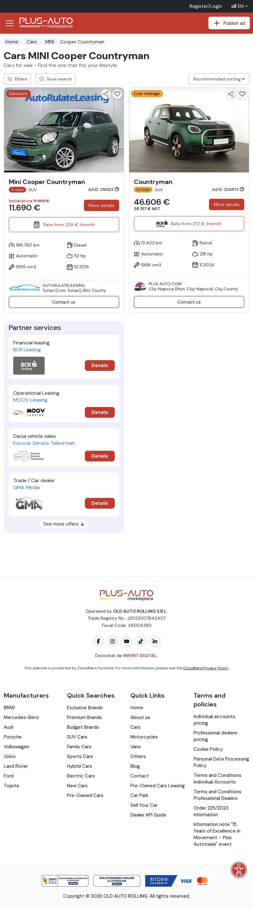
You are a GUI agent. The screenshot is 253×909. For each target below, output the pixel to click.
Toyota (11, 786)
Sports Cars (80, 756)
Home (11, 42)
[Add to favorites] (117, 94)
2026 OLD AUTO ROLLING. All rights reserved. (140, 896)
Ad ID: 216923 (103, 189)
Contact (139, 776)
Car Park (139, 795)
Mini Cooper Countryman (47, 182)
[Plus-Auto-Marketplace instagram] (112, 641)
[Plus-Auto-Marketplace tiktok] (141, 641)
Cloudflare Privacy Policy (205, 668)
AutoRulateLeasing (63, 285)
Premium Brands (84, 717)
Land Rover (16, 766)
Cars (32, 42)
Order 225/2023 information (211, 811)
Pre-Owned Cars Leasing (157, 786)
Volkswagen (16, 747)
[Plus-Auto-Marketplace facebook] (98, 641)
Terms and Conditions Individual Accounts (217, 778)
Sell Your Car (143, 805)
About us (140, 717)
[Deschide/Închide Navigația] (9, 23)
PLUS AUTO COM (165, 284)
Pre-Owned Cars (85, 795)
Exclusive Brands (85, 708)
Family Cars (79, 747)
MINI (49, 42)
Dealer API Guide (148, 815)
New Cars (77, 786)
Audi (8, 727)
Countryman (153, 182)
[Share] (106, 94)
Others (138, 756)
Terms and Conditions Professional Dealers (217, 795)
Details (99, 366)
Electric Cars (81, 776)
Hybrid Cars (79, 766)
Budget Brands (83, 727)
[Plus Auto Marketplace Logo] (46, 23)
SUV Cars (77, 737)
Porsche (13, 737)
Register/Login (206, 6)
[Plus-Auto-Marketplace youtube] (126, 641)
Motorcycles (144, 737)
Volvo (10, 756)
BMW (9, 708)
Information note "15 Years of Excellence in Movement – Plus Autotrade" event (217, 834)
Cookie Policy (208, 749)
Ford (9, 776)
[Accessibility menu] (239, 870)
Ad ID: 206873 (228, 189)
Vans (135, 747)
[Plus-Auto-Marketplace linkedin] (155, 641)
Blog (135, 766)
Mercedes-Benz (21, 717)
